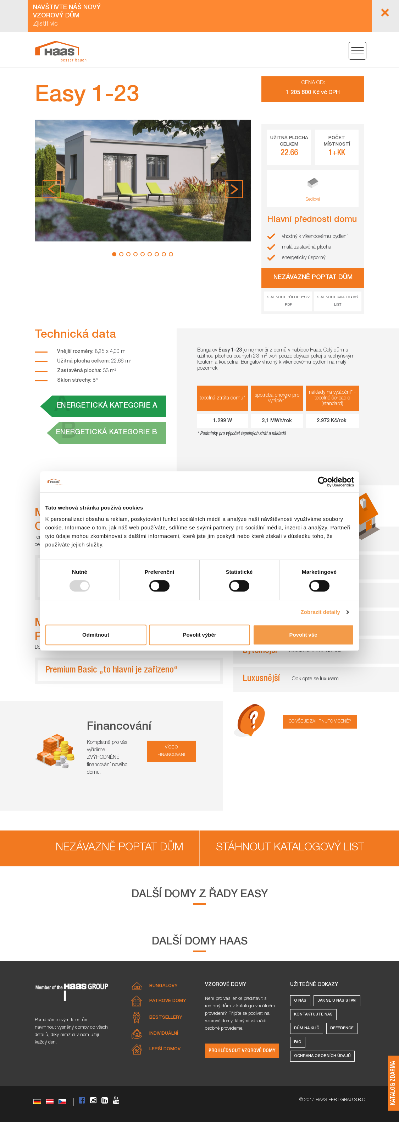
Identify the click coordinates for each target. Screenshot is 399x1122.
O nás (300, 1001)
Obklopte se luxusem (315, 679)
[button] (52, 189)
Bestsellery (165, 1017)
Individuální (163, 1033)
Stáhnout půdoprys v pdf (288, 301)
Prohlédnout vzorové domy (242, 1050)
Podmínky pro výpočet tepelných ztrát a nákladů (243, 433)
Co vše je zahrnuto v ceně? (320, 721)
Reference (342, 1028)
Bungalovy (163, 986)
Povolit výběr (199, 635)
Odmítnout (95, 635)
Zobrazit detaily (320, 612)
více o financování (171, 751)
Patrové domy (167, 1001)
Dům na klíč (306, 1028)
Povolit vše (303, 635)
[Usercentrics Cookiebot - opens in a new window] (323, 481)
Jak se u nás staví (336, 1001)
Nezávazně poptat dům (119, 848)
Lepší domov (165, 1049)
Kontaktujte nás (313, 1015)
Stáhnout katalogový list (338, 301)
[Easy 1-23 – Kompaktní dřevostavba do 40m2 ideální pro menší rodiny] (60, 51)
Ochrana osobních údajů (322, 1056)
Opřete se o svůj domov (315, 651)
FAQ (297, 1042)
